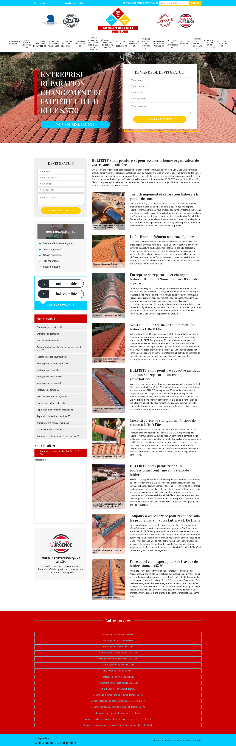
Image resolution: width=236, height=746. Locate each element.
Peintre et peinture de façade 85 (197, 43)
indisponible (45, 3)
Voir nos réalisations (75, 124)
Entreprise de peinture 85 (134, 43)
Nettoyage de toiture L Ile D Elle (118, 671)
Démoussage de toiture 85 (14, 43)
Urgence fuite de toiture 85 (27, 43)
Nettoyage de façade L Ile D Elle (118, 646)
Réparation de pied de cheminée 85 (67, 43)
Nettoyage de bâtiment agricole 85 (53, 43)
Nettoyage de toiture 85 (185, 43)
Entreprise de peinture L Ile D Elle (118, 634)
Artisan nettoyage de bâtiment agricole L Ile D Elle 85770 (118, 701)
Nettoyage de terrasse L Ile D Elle (118, 640)
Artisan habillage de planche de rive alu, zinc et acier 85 (93, 44)
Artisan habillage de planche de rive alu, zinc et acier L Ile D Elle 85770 (118, 719)
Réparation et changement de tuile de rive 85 (107, 43)
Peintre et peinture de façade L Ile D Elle (118, 659)
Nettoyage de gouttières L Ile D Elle (118, 677)
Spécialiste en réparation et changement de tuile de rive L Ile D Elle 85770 (118, 725)
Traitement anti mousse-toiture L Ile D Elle (118, 683)
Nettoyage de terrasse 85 (121, 43)
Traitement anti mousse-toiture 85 (158, 43)
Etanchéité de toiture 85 (80, 43)
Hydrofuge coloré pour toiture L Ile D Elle (118, 652)
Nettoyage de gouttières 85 (172, 43)
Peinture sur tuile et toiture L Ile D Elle (118, 689)
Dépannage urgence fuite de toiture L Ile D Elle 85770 (118, 695)
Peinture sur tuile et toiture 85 (146, 43)
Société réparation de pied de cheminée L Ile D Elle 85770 (118, 707)
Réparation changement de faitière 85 (39, 43)
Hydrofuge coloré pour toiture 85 (209, 43)
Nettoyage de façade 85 (222, 43)
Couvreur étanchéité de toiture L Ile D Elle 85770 (118, 713)
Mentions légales (193, 740)
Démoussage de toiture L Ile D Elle (118, 665)
